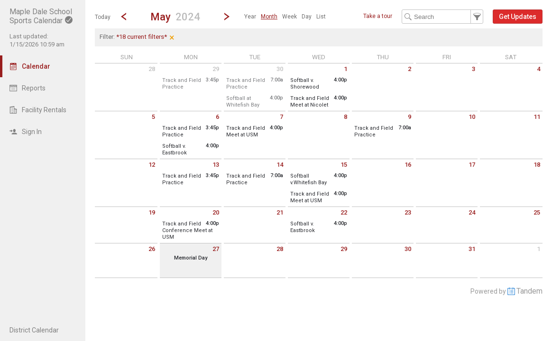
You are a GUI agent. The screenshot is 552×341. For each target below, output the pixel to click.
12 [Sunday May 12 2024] (151, 164)
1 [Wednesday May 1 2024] (345, 68)
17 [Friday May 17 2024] (472, 164)
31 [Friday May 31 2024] (472, 248)
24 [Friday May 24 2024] (472, 212)
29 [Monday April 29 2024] (215, 68)
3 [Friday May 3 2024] (473, 68)
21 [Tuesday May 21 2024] (279, 212)
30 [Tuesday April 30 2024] (279, 68)
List (321, 16)
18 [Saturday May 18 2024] (537, 164)
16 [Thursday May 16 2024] (408, 164)
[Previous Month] (124, 16)
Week (289, 16)
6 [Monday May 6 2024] (217, 116)
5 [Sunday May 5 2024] (153, 116)
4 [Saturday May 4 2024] (538, 68)
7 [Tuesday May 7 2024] (281, 116)
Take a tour (377, 16)
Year (250, 16)
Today (102, 17)
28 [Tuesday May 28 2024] (279, 248)
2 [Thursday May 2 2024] (409, 68)
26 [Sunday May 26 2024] (151, 248)
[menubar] (285, 16)
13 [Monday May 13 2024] (215, 164)
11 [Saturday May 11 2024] (537, 116)
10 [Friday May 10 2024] (472, 116)
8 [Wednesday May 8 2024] (345, 116)
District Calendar (34, 330)
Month (269, 16)
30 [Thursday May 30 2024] (408, 248)
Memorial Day (190, 258)
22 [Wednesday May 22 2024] (343, 212)
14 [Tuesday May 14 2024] (279, 164)
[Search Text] (442, 16)
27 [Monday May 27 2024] (215, 248)
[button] (175, 16)
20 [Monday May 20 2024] (215, 212)
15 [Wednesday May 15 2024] (343, 164)
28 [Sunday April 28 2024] (151, 68)
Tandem (529, 291)
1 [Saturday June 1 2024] (538, 248)
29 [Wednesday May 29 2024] (343, 248)
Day (307, 16)
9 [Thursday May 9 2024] (409, 116)
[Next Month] (226, 16)
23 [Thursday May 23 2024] (408, 212)
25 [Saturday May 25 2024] (537, 212)
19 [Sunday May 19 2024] (151, 212)
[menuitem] (250, 16)
